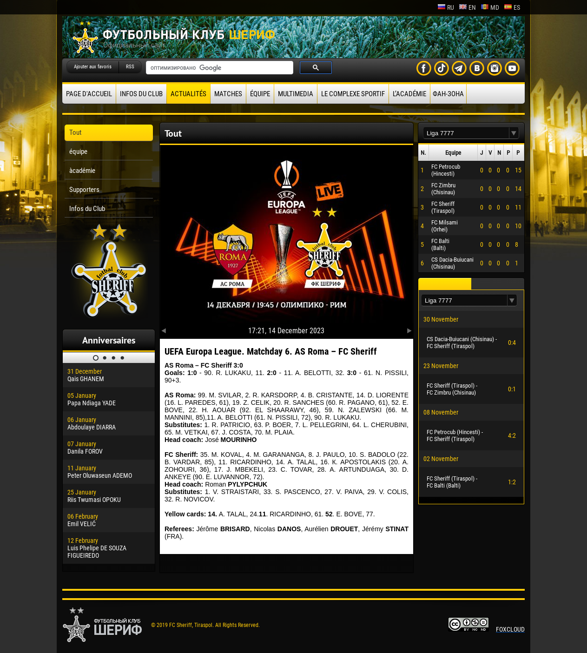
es (512, 7)
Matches (228, 94)
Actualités (188, 94)
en (467, 7)
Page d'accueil (89, 94)
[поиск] (219, 68)
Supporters (84, 189)
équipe (260, 94)
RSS (130, 67)
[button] (514, 133)
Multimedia (295, 94)
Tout (75, 132)
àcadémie (82, 170)
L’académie (409, 94)
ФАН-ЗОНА (448, 94)
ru (445, 7)
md (490, 7)
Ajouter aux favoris (93, 67)
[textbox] (466, 133)
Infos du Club (141, 94)
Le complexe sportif (353, 94)
